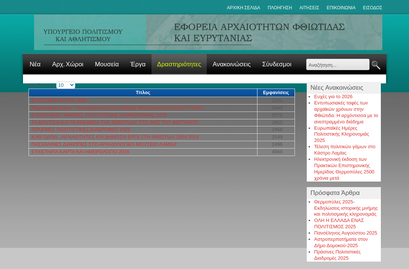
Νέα (35, 64)
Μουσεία (107, 64)
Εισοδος (372, 7)
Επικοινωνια (341, 7)
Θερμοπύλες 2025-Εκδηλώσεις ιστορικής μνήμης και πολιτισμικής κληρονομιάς (346, 208)
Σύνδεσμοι (277, 64)
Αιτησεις (309, 7)
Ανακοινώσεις (232, 64)
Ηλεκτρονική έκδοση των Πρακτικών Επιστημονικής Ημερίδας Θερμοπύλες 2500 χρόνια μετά (344, 168)
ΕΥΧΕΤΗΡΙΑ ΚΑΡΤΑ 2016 (59, 100)
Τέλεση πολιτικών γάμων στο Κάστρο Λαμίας (344, 150)
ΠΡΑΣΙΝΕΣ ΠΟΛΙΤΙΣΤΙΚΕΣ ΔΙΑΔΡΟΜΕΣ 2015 (80, 129)
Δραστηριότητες (179, 64)
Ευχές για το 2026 (333, 96)
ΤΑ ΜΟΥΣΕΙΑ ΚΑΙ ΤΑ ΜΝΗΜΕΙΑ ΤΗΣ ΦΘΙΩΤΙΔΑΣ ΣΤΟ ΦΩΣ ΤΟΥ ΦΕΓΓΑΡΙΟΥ (115, 122)
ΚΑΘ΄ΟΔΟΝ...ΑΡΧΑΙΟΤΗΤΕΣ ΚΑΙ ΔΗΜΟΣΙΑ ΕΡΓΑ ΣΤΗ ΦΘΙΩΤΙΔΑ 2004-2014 (115, 137)
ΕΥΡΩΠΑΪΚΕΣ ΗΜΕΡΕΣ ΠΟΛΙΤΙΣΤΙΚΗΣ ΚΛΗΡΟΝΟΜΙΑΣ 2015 (99, 115)
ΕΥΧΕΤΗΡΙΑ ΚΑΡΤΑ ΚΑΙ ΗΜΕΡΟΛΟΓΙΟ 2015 (80, 152)
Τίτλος (143, 92)
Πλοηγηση (279, 7)
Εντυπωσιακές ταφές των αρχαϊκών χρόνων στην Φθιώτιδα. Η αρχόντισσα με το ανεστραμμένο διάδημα (346, 112)
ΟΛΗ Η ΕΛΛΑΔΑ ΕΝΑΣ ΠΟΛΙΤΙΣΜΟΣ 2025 (339, 223)
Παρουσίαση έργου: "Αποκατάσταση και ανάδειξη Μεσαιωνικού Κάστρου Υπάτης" (118, 107)
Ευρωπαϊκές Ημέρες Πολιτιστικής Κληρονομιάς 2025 (341, 134)
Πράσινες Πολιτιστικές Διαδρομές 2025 (337, 255)
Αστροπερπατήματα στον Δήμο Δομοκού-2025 (341, 242)
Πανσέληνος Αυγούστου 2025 (345, 233)
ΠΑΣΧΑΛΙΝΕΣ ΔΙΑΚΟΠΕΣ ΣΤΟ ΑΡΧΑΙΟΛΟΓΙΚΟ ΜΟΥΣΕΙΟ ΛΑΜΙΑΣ (104, 144)
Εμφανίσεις (276, 92)
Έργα (138, 64)
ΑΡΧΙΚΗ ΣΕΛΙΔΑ (243, 7)
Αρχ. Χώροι (67, 64)
